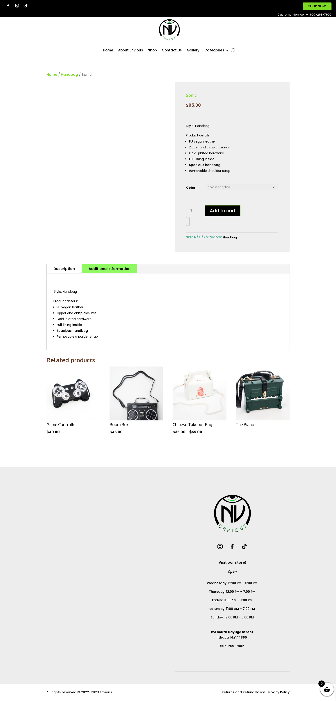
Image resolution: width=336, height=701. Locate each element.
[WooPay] (188, 221)
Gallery (193, 50)
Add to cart (222, 211)
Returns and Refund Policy (243, 692)
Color (191, 187)
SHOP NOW (317, 6)
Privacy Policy (278, 692)
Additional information (109, 268)
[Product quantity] (192, 210)
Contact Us (172, 50)
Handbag (69, 74)
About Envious (130, 50)
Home (108, 50)
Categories (214, 50)
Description (64, 268)
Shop (152, 50)
